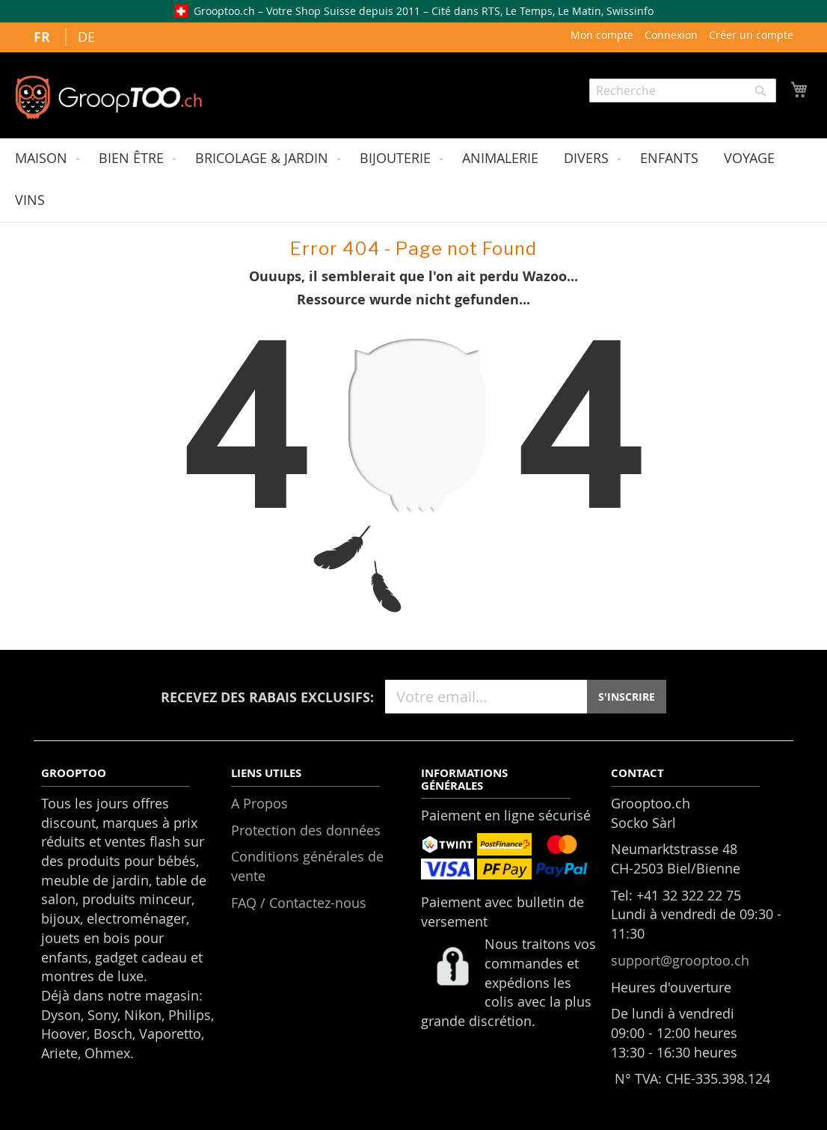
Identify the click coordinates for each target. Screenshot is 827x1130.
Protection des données (306, 830)
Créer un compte (751, 35)
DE (86, 37)
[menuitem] (44, 159)
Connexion (671, 35)
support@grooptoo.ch (680, 960)
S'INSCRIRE (626, 697)
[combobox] (682, 90)
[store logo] (108, 97)
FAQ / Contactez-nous (298, 903)
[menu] (413, 180)
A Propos (259, 803)
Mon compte (602, 35)
